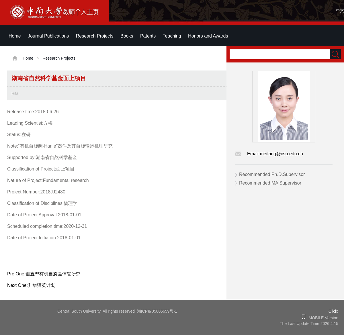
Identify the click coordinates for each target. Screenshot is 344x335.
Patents (148, 36)
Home (15, 36)
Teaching (172, 36)
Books (126, 36)
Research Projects (95, 36)
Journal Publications (48, 36)
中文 (340, 10)
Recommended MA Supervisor (270, 183)
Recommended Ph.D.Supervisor (272, 174)
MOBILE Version (321, 318)
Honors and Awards (208, 36)
